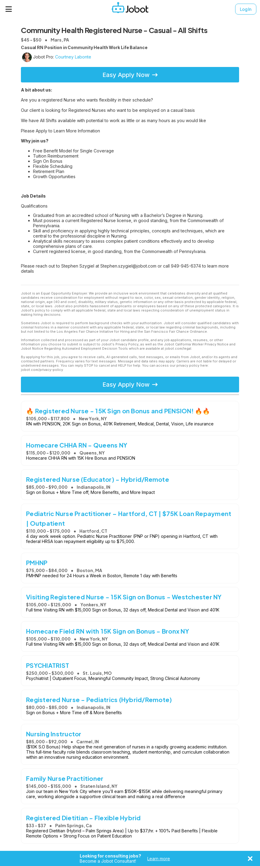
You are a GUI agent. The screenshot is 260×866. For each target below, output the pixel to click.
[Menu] (9, 9)
